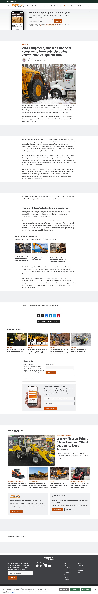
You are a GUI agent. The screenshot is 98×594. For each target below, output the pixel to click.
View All (69, 509)
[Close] (95, 589)
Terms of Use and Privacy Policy (52, 24)
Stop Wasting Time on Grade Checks (39, 259)
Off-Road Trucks (34, 481)
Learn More (16, 511)
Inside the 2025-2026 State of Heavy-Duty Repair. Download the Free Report (21, 258)
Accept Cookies (85, 589)
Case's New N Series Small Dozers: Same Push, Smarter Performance (58, 485)
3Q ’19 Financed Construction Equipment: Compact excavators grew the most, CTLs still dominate (59, 351)
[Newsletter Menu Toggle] (89, 6)
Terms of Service (51, 25)
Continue (51, 372)
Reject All (75, 589)
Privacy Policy (43, 25)
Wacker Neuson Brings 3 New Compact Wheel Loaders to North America (72, 444)
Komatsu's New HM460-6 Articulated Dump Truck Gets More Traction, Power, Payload (38, 485)
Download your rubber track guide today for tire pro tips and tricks (69, 505)
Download (57, 509)
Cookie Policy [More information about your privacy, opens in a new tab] (12, 592)
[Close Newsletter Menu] (89, 12)
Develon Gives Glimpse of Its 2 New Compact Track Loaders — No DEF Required (17, 485)
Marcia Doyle (30, 59)
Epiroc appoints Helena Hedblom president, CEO (79, 350)
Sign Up (12, 578)
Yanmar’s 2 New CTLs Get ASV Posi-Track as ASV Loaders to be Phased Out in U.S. (79, 485)
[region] (49, 590)
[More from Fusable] (49, 1)
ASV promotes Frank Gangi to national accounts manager (16, 350)
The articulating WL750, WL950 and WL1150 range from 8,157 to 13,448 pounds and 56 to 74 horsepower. (72, 455)
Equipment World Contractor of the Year (25, 501)
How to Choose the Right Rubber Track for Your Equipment (70, 501)
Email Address (50, 364)
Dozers (52, 481)
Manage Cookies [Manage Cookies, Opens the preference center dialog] (64, 589)
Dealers (25, 44)
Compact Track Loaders (64, 435)
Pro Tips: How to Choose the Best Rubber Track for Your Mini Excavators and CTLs (58, 260)
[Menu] (8, 6)
